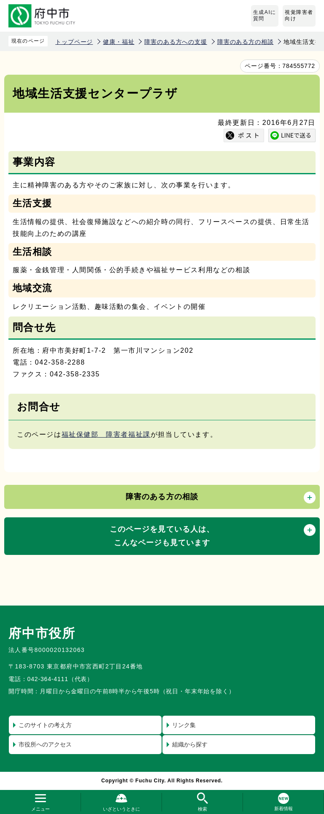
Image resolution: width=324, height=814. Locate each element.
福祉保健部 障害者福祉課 (106, 434)
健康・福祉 (118, 41)
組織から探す (190, 744)
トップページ (74, 41)
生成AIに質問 (264, 15)
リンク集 (184, 725)
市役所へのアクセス (45, 744)
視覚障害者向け (299, 15)
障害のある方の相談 (245, 41)
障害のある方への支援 (175, 41)
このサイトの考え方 (45, 725)
